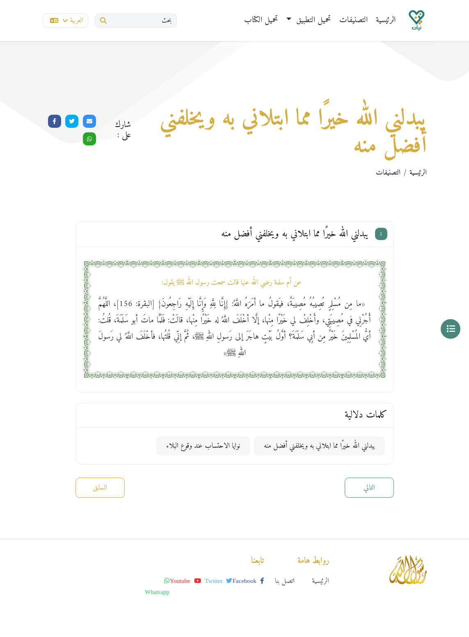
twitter (218, 581)
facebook (248, 581)
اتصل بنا (285, 581)
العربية (66, 20)
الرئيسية (386, 20)
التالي (369, 487)
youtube (185, 581)
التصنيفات (353, 20)
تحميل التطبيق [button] (312, 20)
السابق (100, 487)
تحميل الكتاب (261, 20)
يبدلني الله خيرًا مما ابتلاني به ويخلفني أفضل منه (319, 446)
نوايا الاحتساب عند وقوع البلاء (203, 446)
